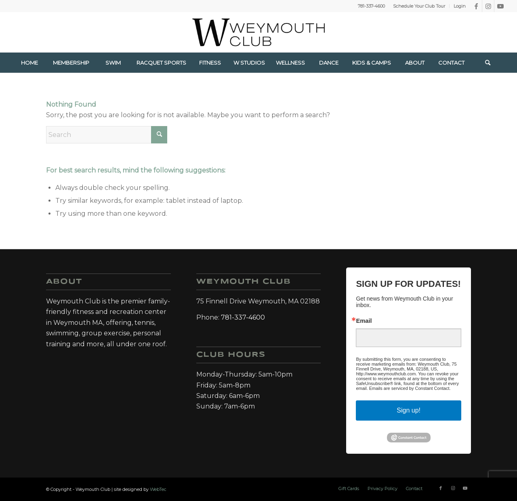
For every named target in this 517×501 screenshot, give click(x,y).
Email (364, 321)
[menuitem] (419, 6)
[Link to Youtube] (500, 6)
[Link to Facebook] (476, 6)
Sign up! (408, 410)
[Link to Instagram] (488, 6)
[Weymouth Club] (258, 32)
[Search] (487, 63)
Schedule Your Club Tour (419, 6)
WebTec (158, 489)
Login (460, 6)
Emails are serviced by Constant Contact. (410, 388)
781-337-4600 (371, 6)
